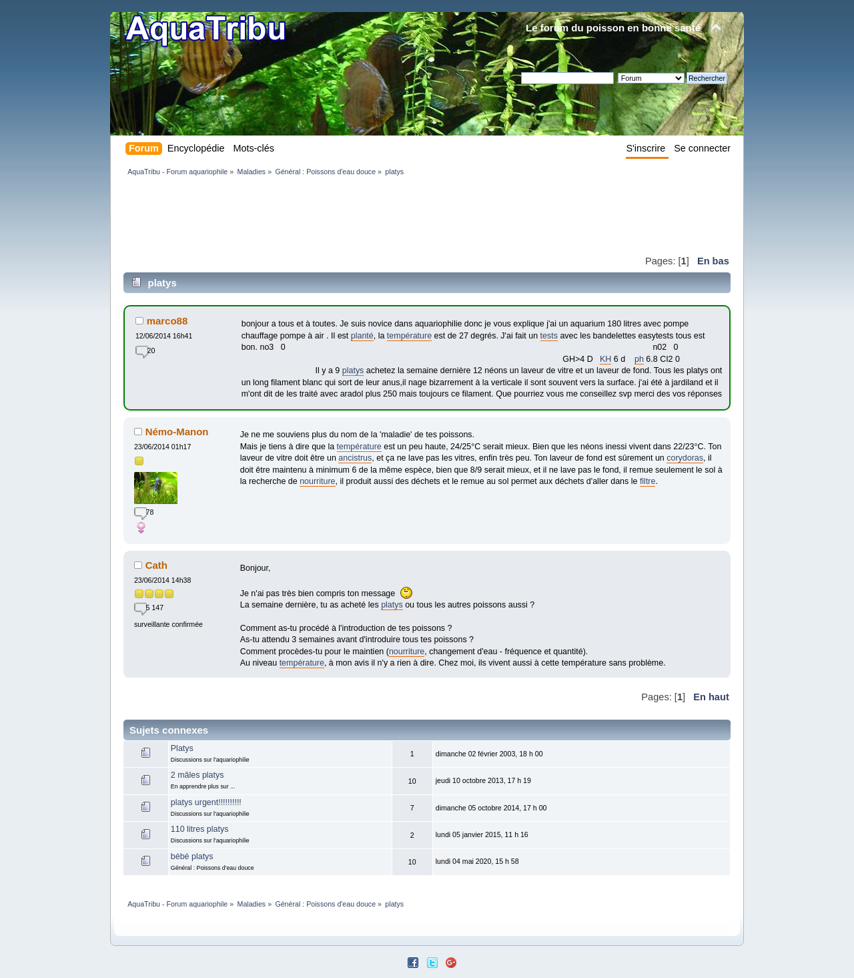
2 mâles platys (197, 775)
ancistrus (355, 458)
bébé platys (192, 856)
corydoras (685, 458)
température (409, 335)
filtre (648, 481)
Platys (182, 748)
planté (362, 335)
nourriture (317, 481)
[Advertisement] (366, 215)
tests (549, 335)
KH (605, 359)
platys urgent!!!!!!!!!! (206, 802)
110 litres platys (200, 829)
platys (353, 370)
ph (639, 359)
